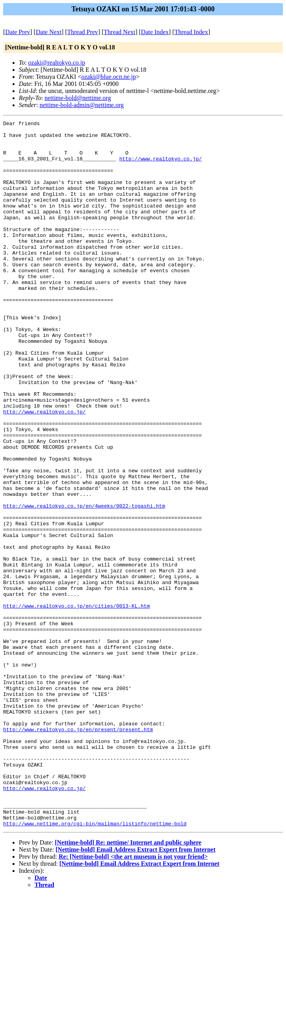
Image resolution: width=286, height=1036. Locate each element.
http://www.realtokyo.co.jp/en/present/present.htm (78, 851)
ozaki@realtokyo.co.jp (56, 62)
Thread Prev (82, 32)
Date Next (49, 32)
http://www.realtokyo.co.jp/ (160, 166)
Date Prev (17, 32)
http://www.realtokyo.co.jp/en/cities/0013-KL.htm (76, 703)
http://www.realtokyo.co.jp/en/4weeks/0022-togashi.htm (84, 583)
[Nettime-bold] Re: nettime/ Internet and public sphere (128, 983)
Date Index (155, 32)
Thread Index (191, 32)
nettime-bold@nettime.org (78, 98)
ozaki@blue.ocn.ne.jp (108, 76)
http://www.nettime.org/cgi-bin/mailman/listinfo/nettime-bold (94, 964)
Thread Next (119, 32)
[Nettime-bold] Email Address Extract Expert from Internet (135, 990)
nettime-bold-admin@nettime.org (82, 105)
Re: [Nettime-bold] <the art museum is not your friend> (133, 997)
